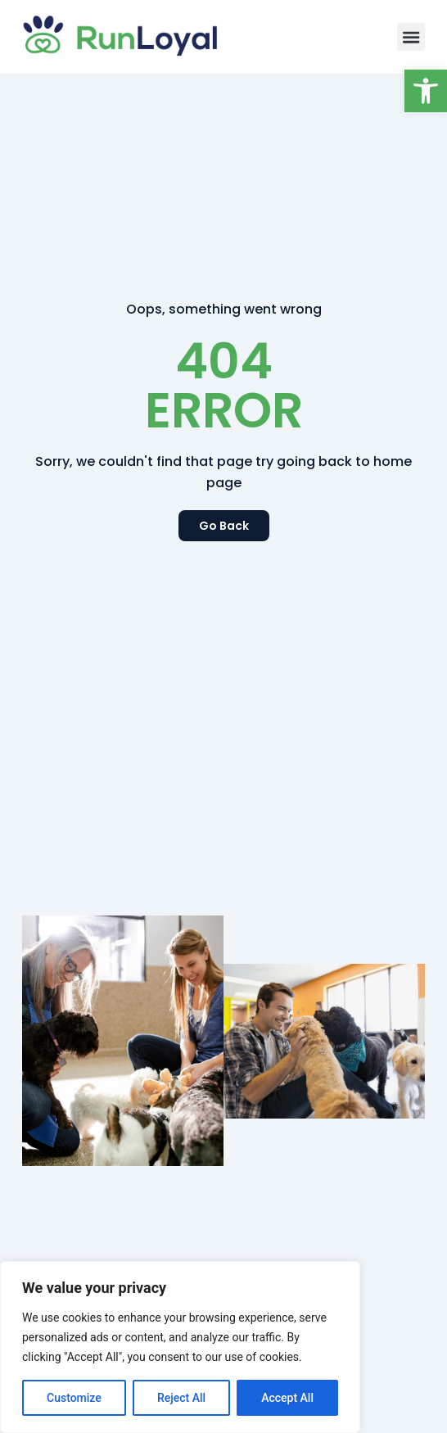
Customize (74, 1397)
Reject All (181, 1397)
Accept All (287, 1397)
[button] (425, 91)
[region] (180, 1347)
